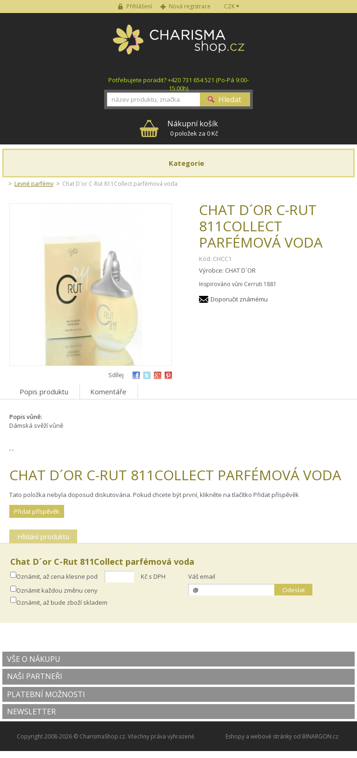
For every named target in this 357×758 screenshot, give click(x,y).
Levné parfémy (33, 184)
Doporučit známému (239, 299)
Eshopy (235, 736)
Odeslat (293, 590)
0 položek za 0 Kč (192, 127)
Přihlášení (139, 6)
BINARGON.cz (320, 736)
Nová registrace (190, 6)
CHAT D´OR (240, 270)
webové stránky (271, 736)
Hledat (229, 99)
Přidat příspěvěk (37, 511)
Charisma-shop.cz (179, 45)
